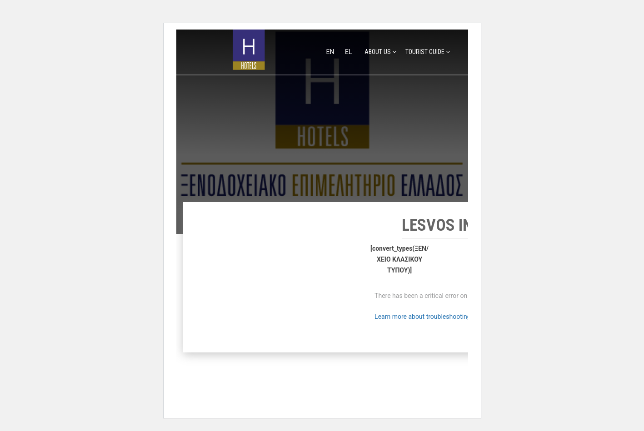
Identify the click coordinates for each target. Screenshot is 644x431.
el (348, 51)
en (331, 51)
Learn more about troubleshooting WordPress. (439, 316)
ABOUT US (377, 51)
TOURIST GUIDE (424, 51)
